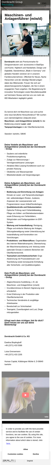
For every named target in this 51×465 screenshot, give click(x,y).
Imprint (30, 461)
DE (39, 3)
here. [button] (8, 443)
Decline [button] (36, 454)
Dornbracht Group (12, 3)
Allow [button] (25, 449)
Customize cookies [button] (15, 454)
